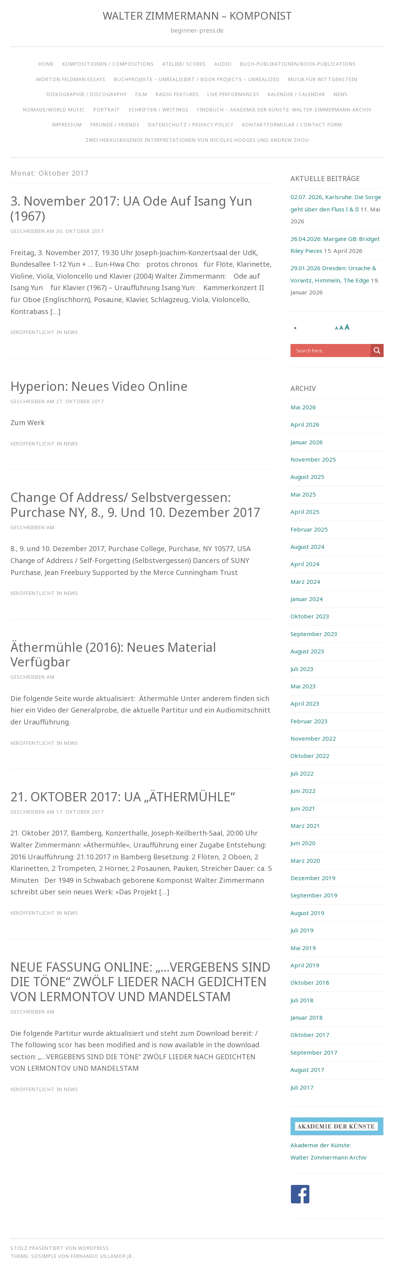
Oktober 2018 (309, 982)
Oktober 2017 (309, 1034)
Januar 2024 (306, 599)
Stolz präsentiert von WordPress (59, 1248)
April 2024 (304, 564)
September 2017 (313, 1052)
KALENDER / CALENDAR (296, 94)
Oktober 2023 (309, 616)
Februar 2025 (309, 529)
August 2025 (307, 476)
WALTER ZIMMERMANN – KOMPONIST (197, 15)
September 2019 (313, 895)
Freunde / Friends (115, 124)
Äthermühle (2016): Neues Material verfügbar (113, 654)
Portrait (106, 109)
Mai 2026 (303, 407)
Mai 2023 (303, 686)
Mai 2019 (303, 948)
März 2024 (305, 581)
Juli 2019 (302, 930)
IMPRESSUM (67, 124)
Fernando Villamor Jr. (102, 1256)
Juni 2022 (303, 790)
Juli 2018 (302, 1000)
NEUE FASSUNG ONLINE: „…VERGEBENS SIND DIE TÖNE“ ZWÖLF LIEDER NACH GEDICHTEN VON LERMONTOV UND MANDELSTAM (140, 982)
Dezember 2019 (313, 878)
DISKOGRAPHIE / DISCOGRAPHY (87, 94)
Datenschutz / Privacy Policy (191, 124)
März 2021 (305, 825)
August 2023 (307, 651)
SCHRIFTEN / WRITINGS (159, 109)
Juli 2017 (302, 1087)
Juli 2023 (302, 669)
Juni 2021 (303, 808)
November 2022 (313, 738)
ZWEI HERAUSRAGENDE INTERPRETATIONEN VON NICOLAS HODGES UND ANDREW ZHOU (197, 140)
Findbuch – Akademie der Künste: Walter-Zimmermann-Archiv (284, 109)
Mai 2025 (303, 494)
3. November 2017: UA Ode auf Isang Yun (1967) (131, 208)
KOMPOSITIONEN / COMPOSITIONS (108, 64)
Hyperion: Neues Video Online (99, 386)
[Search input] (332, 350)
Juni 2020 (303, 843)
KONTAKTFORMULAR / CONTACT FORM (292, 124)
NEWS (341, 94)
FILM (141, 94)
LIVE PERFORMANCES (233, 94)
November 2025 (313, 459)
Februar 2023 (309, 721)
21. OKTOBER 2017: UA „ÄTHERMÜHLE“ (122, 796)
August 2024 (307, 546)
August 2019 (307, 913)
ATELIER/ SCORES (184, 64)
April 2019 (304, 965)
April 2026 (304, 424)
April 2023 (304, 703)
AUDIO (223, 64)
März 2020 (305, 860)
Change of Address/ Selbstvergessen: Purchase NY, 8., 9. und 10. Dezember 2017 (135, 504)
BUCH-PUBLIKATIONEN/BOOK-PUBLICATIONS (298, 64)
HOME (46, 64)
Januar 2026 (306, 442)
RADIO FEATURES (177, 94)
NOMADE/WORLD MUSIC (54, 109)
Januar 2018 (306, 1017)
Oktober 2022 (309, 755)
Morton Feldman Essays (71, 79)
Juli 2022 (302, 773)
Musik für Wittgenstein (322, 79)
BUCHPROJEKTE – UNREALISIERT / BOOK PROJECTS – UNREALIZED (197, 79)
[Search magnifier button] (377, 350)
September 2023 (313, 634)
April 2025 (304, 511)
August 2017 (307, 1069)
